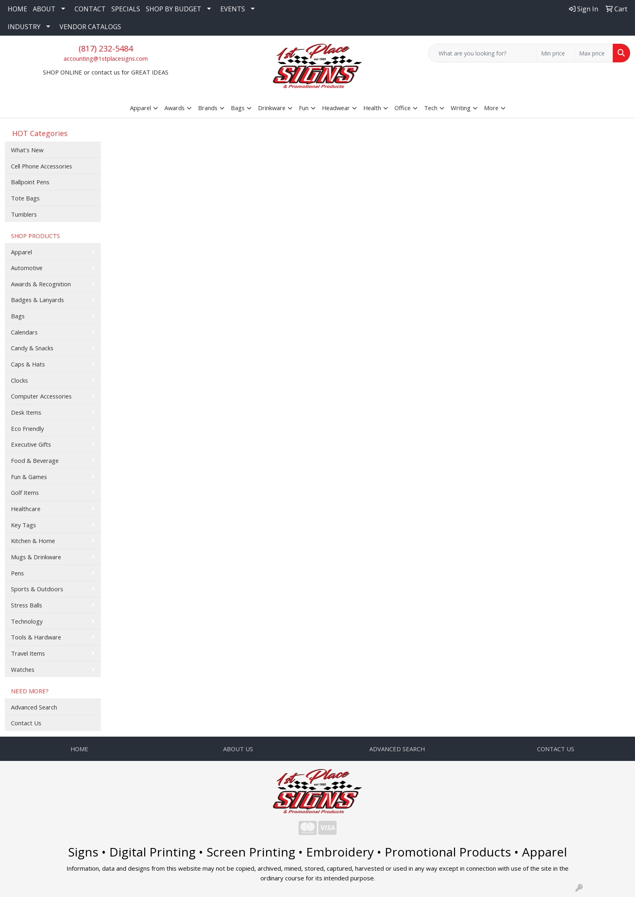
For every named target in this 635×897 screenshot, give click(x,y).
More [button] (491, 108)
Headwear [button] (336, 108)
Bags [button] (238, 108)
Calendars (24, 332)
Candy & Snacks (32, 348)
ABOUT (44, 8)
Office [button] (402, 108)
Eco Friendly (27, 428)
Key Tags (23, 525)
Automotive (27, 268)
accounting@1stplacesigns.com (106, 58)
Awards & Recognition (41, 284)
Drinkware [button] (272, 108)
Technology (27, 621)
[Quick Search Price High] (594, 53)
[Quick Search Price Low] (556, 53)
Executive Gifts (31, 444)
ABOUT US (238, 749)
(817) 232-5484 (106, 48)
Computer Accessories (41, 396)
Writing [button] (461, 108)
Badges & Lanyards (37, 300)
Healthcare (25, 509)
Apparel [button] (140, 108)
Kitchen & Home (33, 541)
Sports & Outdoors (37, 589)
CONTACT (90, 8)
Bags (18, 316)
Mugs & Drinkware (36, 557)
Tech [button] (430, 108)
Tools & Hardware (36, 637)
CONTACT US (555, 749)
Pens (17, 573)
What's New (27, 150)
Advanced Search (34, 707)
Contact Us (26, 723)
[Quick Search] (482, 53)
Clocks (19, 380)
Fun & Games (29, 477)
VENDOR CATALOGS (90, 26)
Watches (22, 669)
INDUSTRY (24, 26)
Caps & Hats (28, 364)
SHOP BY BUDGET (173, 8)
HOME (17, 8)
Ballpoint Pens (30, 182)
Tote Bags (25, 198)
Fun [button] (304, 108)
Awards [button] (174, 108)
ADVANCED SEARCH (397, 749)
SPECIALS (125, 8)
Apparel (21, 252)
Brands (207, 108)
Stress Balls (26, 605)
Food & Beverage (35, 460)
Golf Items (25, 492)
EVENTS (232, 8)
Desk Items (26, 412)
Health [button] (372, 108)
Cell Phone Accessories (41, 166)
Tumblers (24, 214)
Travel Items (28, 653)
